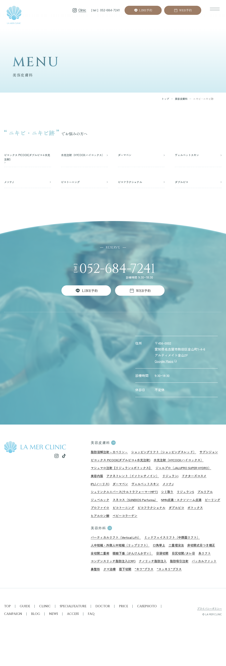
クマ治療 (163, 588)
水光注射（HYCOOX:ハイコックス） (117, 471)
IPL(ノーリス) (210, 488)
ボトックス (99, 531)
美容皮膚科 (181, 99)
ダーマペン (99, 497)
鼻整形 (148, 588)
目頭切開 (199, 570)
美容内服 (162, 480)
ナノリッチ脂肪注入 (202, 579)
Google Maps (164, 363)
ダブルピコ (201, 523)
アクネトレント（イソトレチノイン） (119, 488)
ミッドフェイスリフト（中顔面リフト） (177, 553)
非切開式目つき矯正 (105, 570)
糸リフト (125, 579)
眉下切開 (179, 588)
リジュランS (191, 506)
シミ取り (172, 506)
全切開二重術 (134, 570)
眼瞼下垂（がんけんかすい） (168, 570)
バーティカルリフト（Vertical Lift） (117, 553)
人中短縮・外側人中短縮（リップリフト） (122, 562)
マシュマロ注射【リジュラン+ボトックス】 (180, 471)
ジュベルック (101, 514)
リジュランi (158, 488)
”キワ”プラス (200, 588)
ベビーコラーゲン (147, 531)
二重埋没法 (181, 562)
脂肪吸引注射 (101, 588)
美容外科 (99, 544)
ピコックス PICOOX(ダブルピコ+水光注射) (146, 463)
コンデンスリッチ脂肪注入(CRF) (159, 579)
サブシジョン (101, 463)
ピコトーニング (145, 523)
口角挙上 (163, 562)
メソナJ (149, 497)
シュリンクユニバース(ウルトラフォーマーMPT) (127, 506)
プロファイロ (120, 523)
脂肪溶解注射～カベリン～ (110, 454)
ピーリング (99, 523)
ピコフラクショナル (175, 523)
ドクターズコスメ (184, 488)
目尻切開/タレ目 (103, 579)
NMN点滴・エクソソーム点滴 (188, 514)
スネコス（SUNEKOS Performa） (139, 514)
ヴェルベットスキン (125, 497)
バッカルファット (127, 588)
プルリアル (212, 506)
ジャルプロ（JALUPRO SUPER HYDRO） (121, 480)
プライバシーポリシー (209, 636)
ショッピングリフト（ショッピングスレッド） (168, 454)
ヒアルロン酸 (120, 531)
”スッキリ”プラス (104, 596)
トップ (165, 99)
